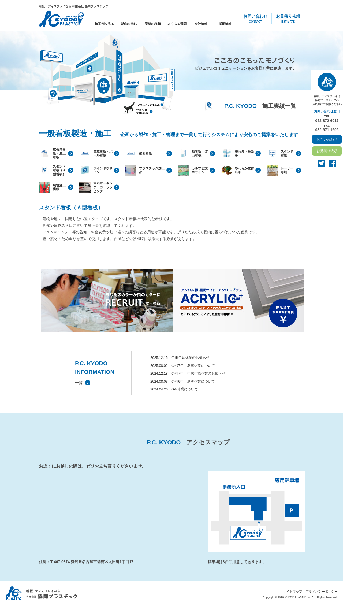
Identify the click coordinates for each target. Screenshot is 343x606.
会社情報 (201, 24)
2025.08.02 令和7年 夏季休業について (182, 366)
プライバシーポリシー (321, 591)
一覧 (79, 382)
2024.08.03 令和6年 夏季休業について (182, 381)
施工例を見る (104, 24)
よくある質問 (177, 24)
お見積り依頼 (288, 19)
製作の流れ (129, 24)
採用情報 (225, 24)
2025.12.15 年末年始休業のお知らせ (180, 358)
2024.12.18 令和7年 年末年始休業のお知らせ (187, 373)
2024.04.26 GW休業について (174, 389)
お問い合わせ (255, 19)
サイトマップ (292, 591)
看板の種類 (153, 24)
